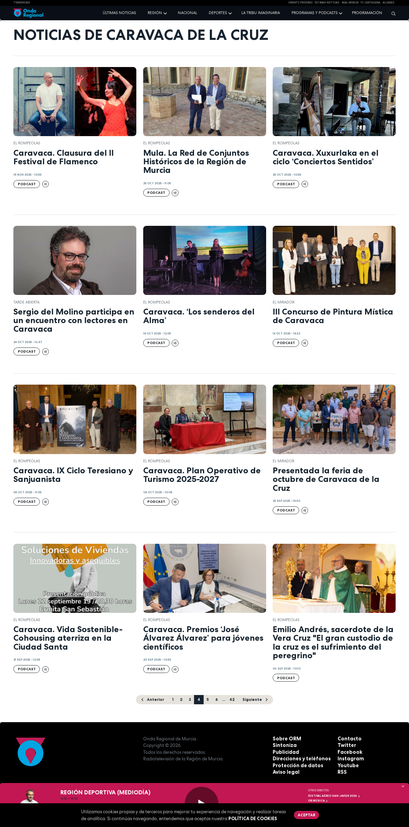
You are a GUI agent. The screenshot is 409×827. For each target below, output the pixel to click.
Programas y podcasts (315, 12)
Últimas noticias (119, 12)
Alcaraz (389, 2)
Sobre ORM (285, 738)
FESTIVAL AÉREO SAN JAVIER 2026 (334, 795)
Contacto (348, 738)
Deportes (218, 12)
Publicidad (285, 751)
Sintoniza (284, 745)
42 (231, 699)
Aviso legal (285, 772)
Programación (367, 12)
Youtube (347, 765)
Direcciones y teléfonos (300, 758)
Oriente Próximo (300, 2)
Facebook (349, 751)
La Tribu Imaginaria (260, 12)
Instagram (350, 758)
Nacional (187, 12)
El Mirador (283, 302)
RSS (342, 772)
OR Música (318, 800)
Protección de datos (296, 765)
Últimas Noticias (327, 2)
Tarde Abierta (26, 302)
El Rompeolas (26, 143)
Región (155, 12)
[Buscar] (392, 13)
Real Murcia (350, 2)
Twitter (346, 745)
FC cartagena (370, 2)
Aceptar (305, 814)
